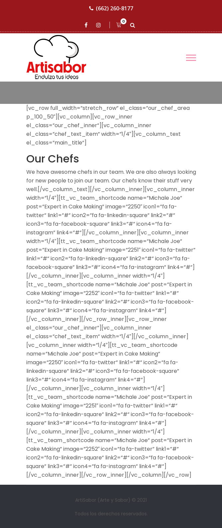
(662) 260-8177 (111, 8)
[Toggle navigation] (191, 58)
